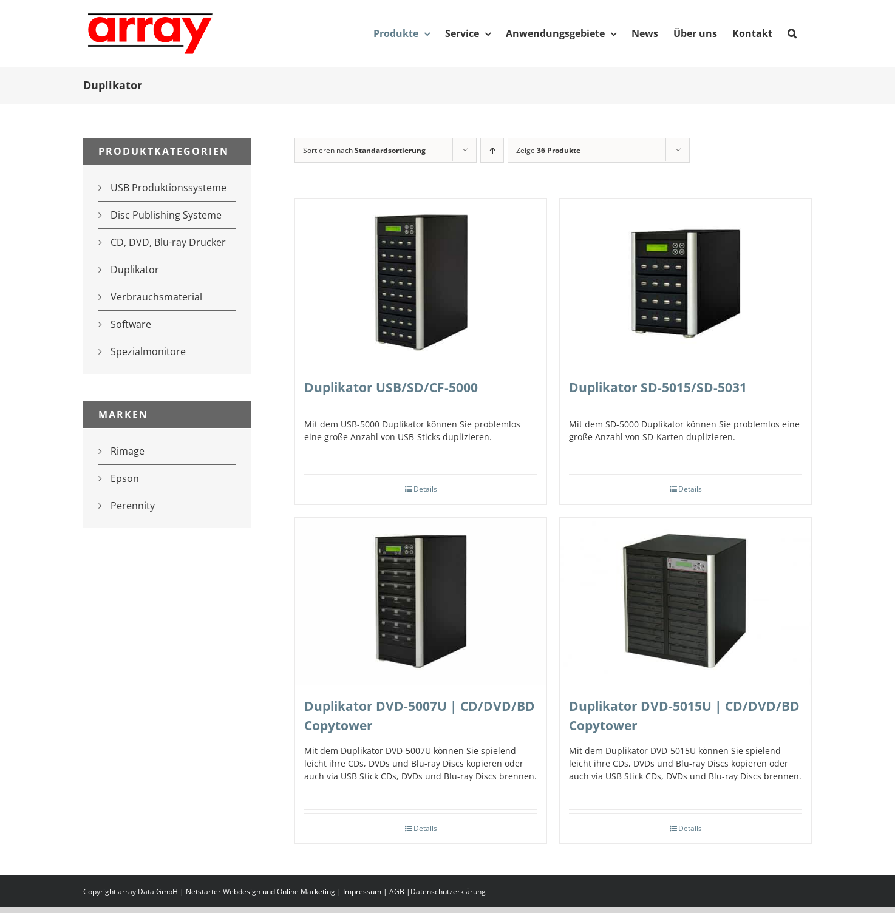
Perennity (133, 505)
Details (425, 489)
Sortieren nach (364, 150)
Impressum (362, 891)
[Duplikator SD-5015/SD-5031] (685, 282)
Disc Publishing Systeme (166, 215)
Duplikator (135, 269)
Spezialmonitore (148, 351)
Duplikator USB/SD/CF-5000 (391, 387)
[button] (792, 33)
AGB (396, 891)
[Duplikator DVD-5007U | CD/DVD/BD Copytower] (420, 601)
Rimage (128, 451)
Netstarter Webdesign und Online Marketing (260, 891)
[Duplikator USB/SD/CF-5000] (420, 282)
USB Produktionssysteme (168, 187)
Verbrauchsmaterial (156, 297)
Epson (125, 478)
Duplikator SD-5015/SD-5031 (658, 387)
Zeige (548, 150)
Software (131, 324)
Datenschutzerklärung (448, 891)
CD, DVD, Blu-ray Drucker (168, 242)
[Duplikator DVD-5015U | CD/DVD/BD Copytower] (685, 601)
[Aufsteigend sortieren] (492, 150)
